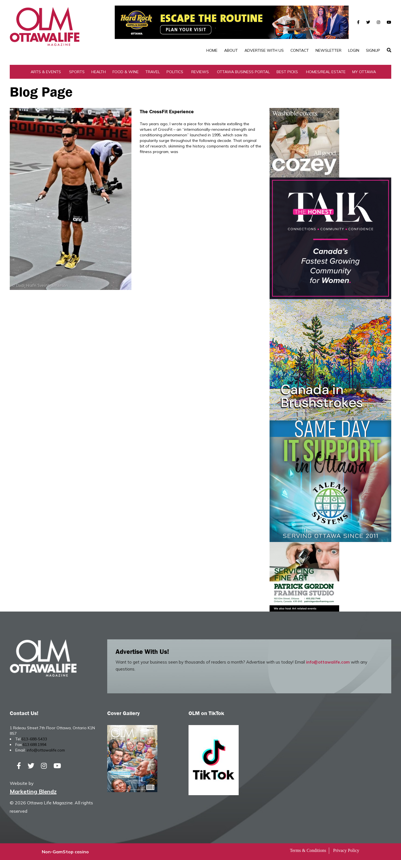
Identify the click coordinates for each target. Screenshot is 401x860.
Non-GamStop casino (65, 851)
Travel (152, 71)
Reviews (200, 71)
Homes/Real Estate (326, 71)
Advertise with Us (264, 50)
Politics (175, 71)
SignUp (373, 50)
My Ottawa (364, 71)
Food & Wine (126, 71)
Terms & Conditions (308, 850)
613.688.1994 (35, 744)
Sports (77, 71)
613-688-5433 (34, 738)
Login (353, 50)
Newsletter (328, 50)
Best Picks (287, 71)
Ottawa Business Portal (243, 71)
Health (98, 71)
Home (211, 50)
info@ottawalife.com (328, 662)
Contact (299, 50)
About (231, 50)
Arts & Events (46, 71)
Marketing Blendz (33, 791)
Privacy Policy (346, 850)
